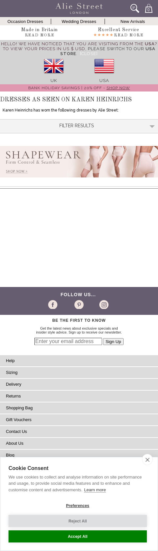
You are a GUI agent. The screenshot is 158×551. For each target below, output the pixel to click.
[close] (147, 459)
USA (104, 80)
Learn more (95, 489)
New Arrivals (133, 21)
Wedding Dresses (79, 21)
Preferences (77, 505)
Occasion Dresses (25, 21)
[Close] (89, 53)
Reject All (78, 521)
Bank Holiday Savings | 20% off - (79, 88)
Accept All (78, 536)
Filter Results (107, 125)
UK (53, 80)
